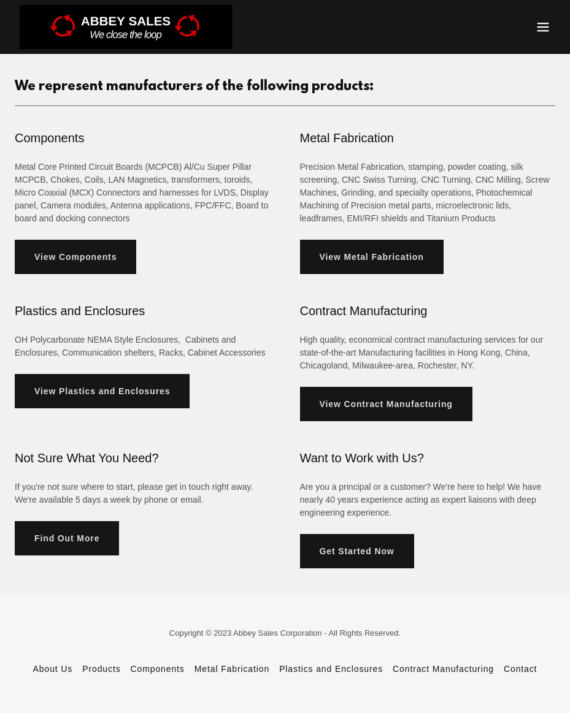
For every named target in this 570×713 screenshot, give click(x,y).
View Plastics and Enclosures (102, 391)
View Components (75, 257)
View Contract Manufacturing (386, 404)
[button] (543, 27)
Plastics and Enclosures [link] (331, 669)
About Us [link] (53, 669)
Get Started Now (357, 551)
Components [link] (158, 669)
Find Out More (66, 538)
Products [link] (101, 669)
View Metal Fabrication (372, 257)
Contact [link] (520, 669)
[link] (126, 27)
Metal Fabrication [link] (231, 669)
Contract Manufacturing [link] (443, 669)
